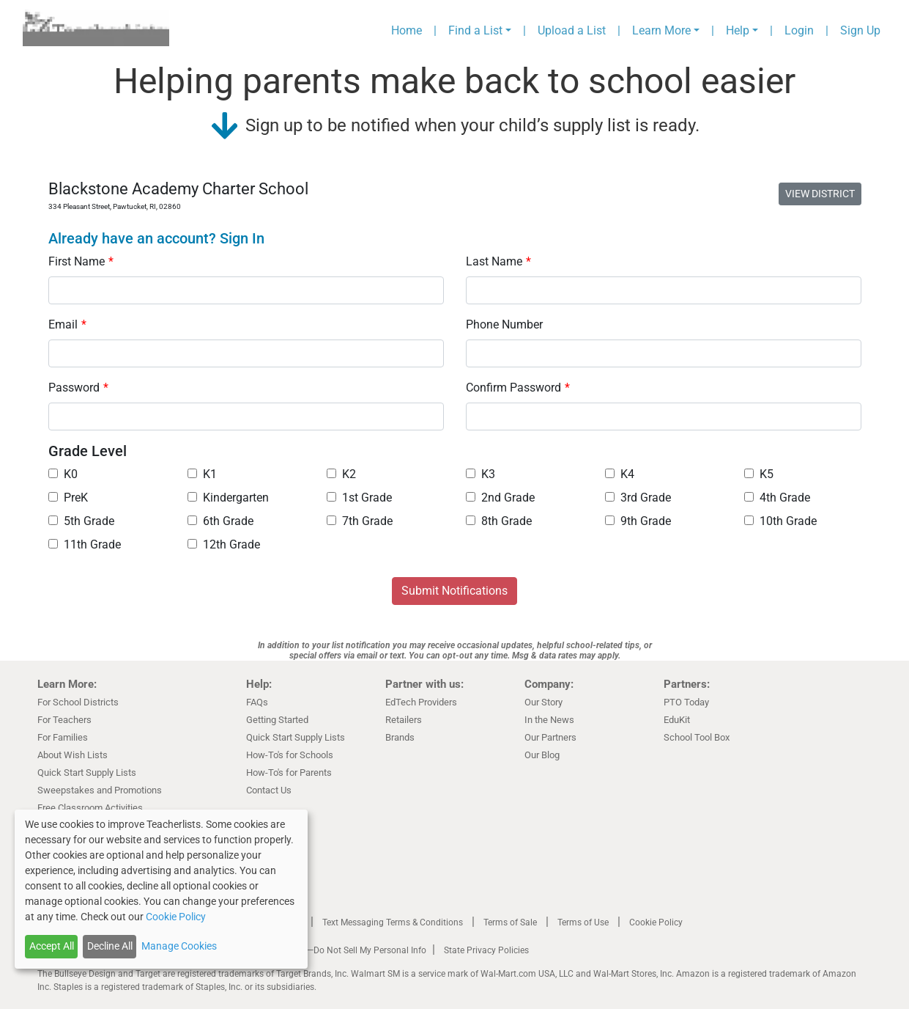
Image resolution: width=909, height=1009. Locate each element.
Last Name (498, 261)
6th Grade (220, 521)
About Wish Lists (72, 754)
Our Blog (542, 754)
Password (78, 388)
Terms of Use (583, 922)
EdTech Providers (421, 702)
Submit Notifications (454, 591)
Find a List (475, 30)
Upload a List (572, 30)
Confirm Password (518, 388)
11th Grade (84, 544)
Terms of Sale (510, 922)
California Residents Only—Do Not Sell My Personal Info (317, 950)
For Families (62, 737)
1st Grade (359, 497)
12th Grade (224, 544)
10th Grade (780, 521)
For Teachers (64, 719)
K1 (202, 474)
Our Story (543, 702)
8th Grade (499, 521)
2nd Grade (500, 497)
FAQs (257, 702)
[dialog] (161, 889)
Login (799, 30)
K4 (619, 474)
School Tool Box (697, 737)
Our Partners (550, 737)
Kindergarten (228, 497)
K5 (758, 474)
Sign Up (860, 30)
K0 (63, 474)
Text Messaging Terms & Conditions (392, 922)
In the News (549, 719)
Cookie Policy (656, 922)
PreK (68, 497)
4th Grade (777, 497)
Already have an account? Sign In (156, 238)
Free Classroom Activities (90, 807)
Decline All (110, 946)
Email (67, 324)
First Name (81, 261)
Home (406, 30)
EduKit (677, 719)
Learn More (661, 30)
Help (737, 30)
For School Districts (78, 702)
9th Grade (638, 521)
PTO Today (686, 702)
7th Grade (360, 521)
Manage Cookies (179, 946)
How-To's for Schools (289, 754)
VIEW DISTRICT (820, 193)
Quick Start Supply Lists (86, 772)
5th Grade (81, 521)
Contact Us (269, 790)
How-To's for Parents (289, 772)
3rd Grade (638, 497)
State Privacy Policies (486, 950)
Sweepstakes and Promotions (99, 790)
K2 (341, 474)
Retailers (403, 719)
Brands (400, 737)
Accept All (51, 946)
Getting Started (277, 719)
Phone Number (504, 324)
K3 (480, 474)
